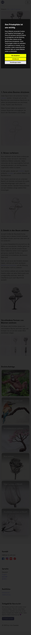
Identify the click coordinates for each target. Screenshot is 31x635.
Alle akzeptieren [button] (15, 55)
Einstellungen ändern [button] (15, 62)
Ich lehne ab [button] (15, 59)
